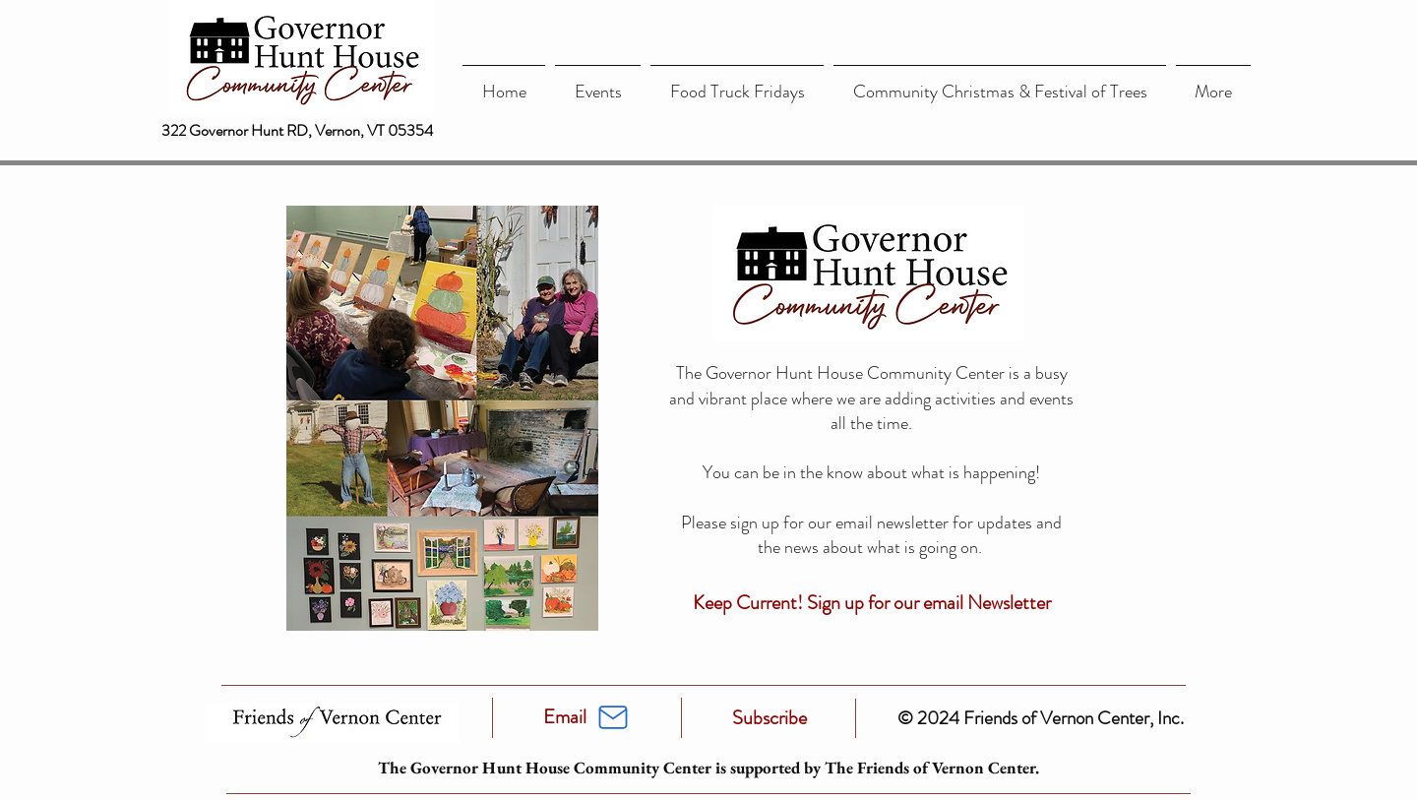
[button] (598, 83)
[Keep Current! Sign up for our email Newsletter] (871, 603)
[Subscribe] (769, 718)
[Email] (565, 717)
